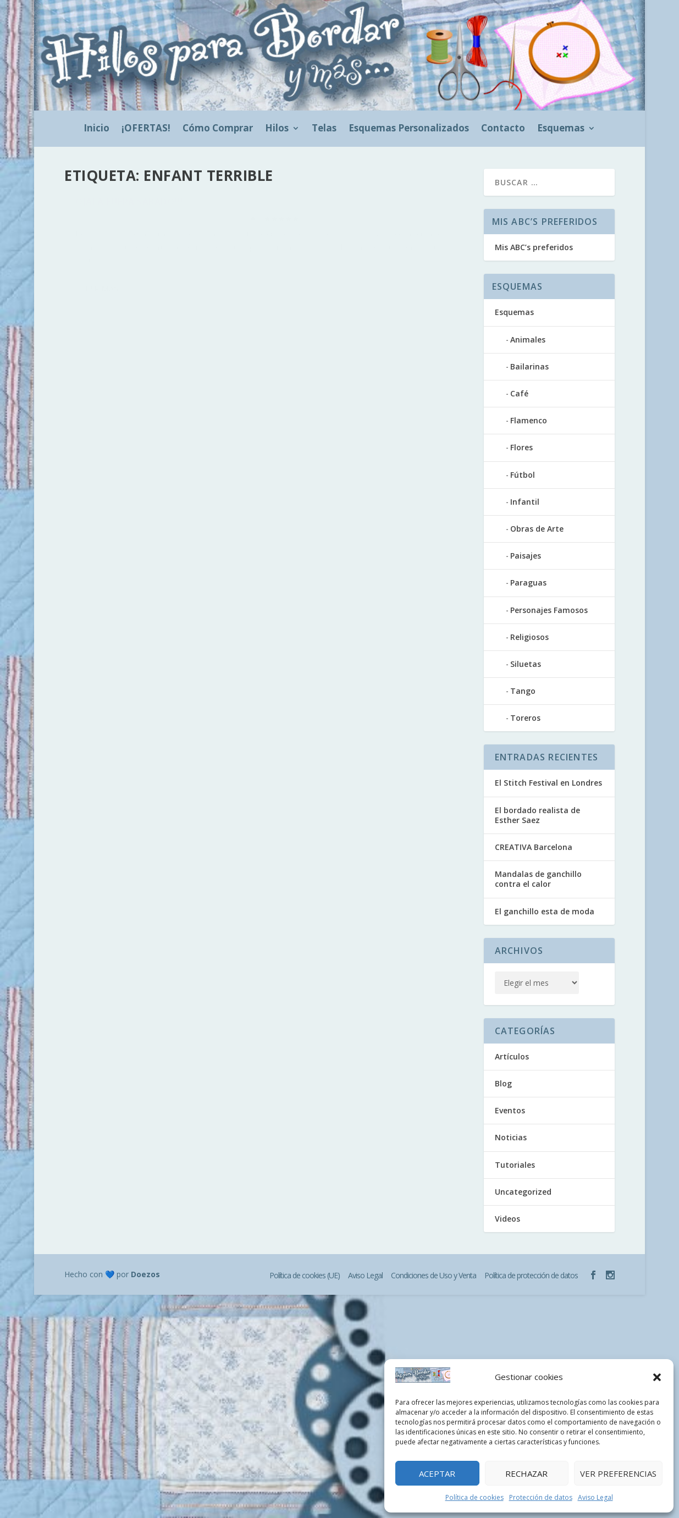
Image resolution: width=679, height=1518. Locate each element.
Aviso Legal (595, 1497)
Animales (527, 339)
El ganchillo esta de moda (544, 911)
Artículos (512, 1056)
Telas (324, 129)
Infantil (524, 501)
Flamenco (528, 420)
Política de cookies (474, 1497)
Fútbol (522, 475)
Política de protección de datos (531, 1275)
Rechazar (526, 1473)
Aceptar (437, 1473)
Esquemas (560, 129)
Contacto (503, 129)
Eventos (225, 224)
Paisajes (525, 555)
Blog (203, 224)
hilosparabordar (115, 224)
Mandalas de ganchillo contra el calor (538, 879)
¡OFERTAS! (146, 129)
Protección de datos (540, 1497)
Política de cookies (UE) (304, 1275)
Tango (523, 691)
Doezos (145, 1274)
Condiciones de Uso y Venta (433, 1275)
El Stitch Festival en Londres (548, 782)
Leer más (100, 332)
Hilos (277, 129)
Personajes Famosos (549, 610)
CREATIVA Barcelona (533, 847)
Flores (521, 447)
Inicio (96, 129)
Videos (507, 1218)
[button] (657, 1377)
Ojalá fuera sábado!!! (129, 208)
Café (519, 393)
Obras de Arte (537, 528)
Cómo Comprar (218, 129)
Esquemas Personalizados (409, 129)
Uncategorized (523, 1191)
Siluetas (525, 664)
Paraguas (528, 582)
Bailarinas (529, 366)
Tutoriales (515, 1165)
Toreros (525, 718)
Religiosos (529, 637)
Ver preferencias (618, 1473)
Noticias (511, 1137)
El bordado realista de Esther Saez (537, 815)
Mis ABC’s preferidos (534, 247)
